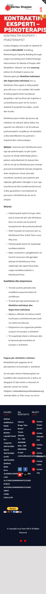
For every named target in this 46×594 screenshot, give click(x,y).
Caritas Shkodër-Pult (39, 436)
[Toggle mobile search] (41, 11)
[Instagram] (20, 469)
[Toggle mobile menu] (41, 8)
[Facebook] (25, 469)
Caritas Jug (39, 471)
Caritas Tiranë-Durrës (39, 425)
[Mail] (25, 475)
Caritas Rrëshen (39, 454)
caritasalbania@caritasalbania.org (28, 391)
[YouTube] (20, 475)
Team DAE (25, 529)
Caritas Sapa (39, 446)
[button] (43, 15)
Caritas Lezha (39, 463)
